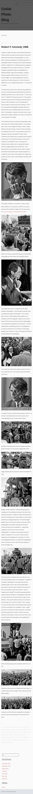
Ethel (19, 734)
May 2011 (4, 776)
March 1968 (24, 734)
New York (8, 737)
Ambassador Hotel (5, 729)
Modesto (3, 737)
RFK (6, 739)
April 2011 (4, 778)
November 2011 (6, 763)
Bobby (10, 732)
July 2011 (4, 771)
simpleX (14, 791)
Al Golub (26, 727)
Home (3, 28)
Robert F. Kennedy (12, 739)
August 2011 (5, 768)
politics (13, 737)
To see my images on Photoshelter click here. (14, 211)
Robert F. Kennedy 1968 (14, 47)
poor (17, 737)
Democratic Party (13, 734)
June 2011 (5, 773)
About (7, 28)
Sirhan (19, 739)
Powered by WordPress (6, 791)
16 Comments (9, 742)
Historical (8, 727)
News (13, 727)
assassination (14, 729)
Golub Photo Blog (6, 14)
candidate (20, 732)
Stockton (23, 739)
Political (17, 727)
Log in (3, 787)
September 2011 (6, 766)
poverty (21, 737)
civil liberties (4, 734)
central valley (27, 732)
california (14, 732)
